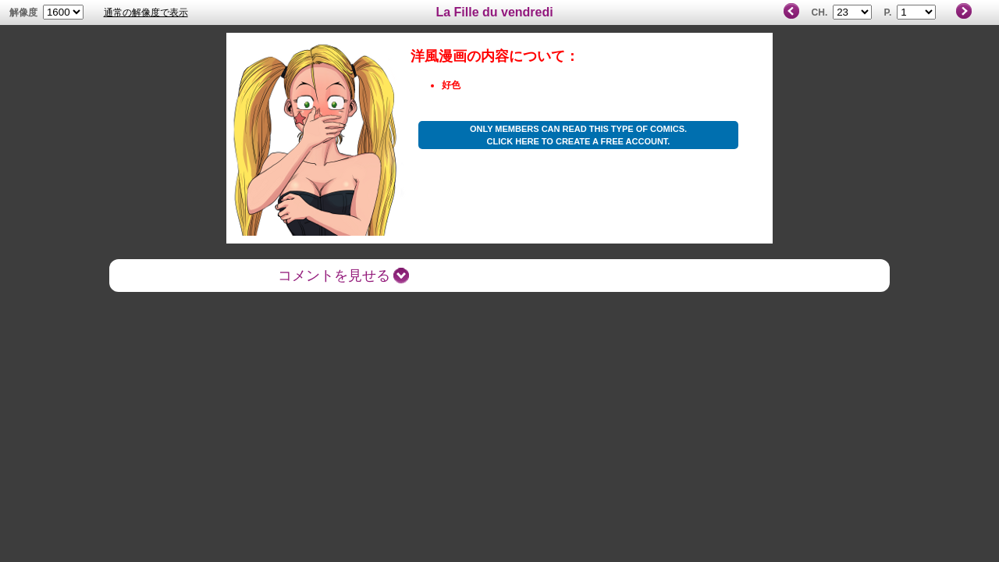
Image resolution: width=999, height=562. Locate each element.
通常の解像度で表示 (146, 12)
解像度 (23, 12)
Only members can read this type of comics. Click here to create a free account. (578, 135)
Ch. (820, 12)
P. (888, 12)
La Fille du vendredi (494, 12)
